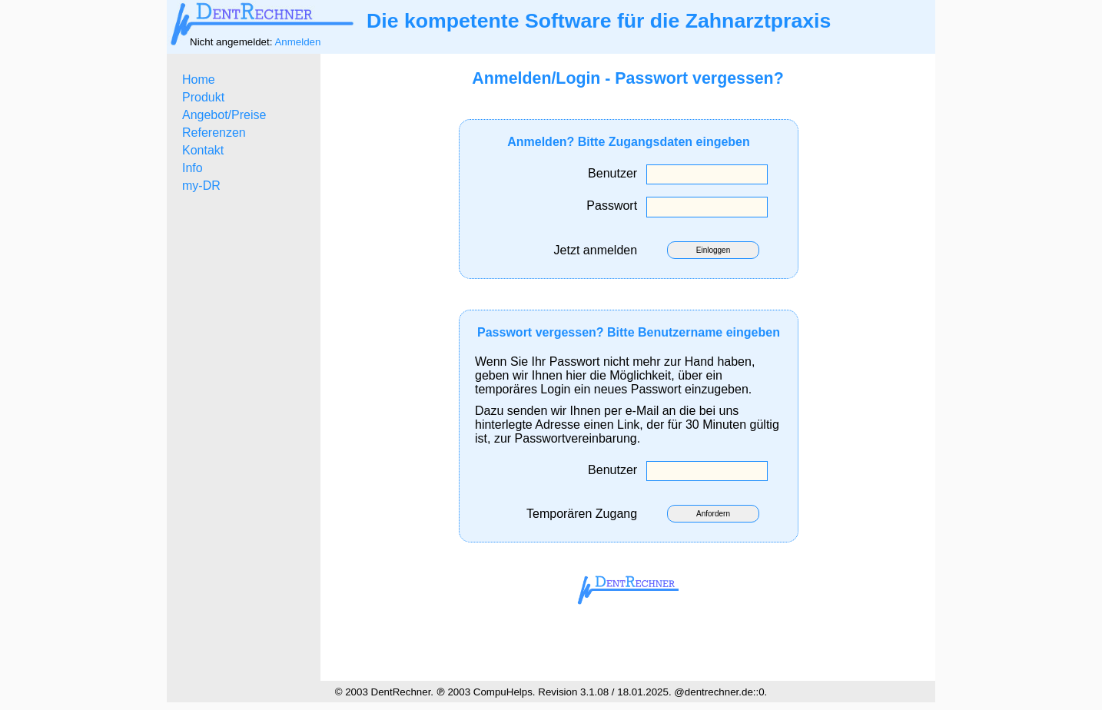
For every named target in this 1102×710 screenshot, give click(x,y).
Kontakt (203, 150)
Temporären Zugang (585, 513)
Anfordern (713, 513)
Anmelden (297, 42)
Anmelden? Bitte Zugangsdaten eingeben (628, 141)
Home (198, 79)
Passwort (615, 205)
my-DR (201, 185)
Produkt (203, 97)
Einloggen (713, 250)
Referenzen (214, 132)
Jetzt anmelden (599, 250)
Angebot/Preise (224, 114)
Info (192, 167)
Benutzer (616, 173)
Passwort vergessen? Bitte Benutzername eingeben (628, 332)
